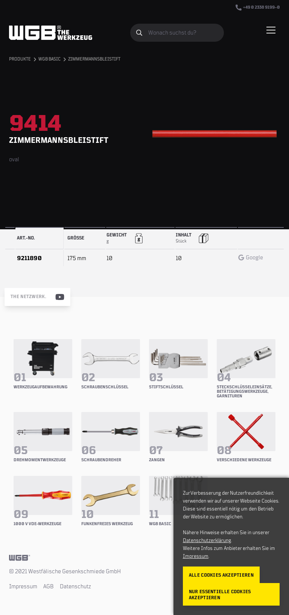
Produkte (20, 59)
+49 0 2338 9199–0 (258, 8)
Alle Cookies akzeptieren (221, 575)
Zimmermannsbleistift (94, 59)
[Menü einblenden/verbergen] (271, 30)
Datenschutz (75, 586)
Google (250, 257)
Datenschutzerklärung (207, 541)
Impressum (23, 586)
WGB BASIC (49, 59)
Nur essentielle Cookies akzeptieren (220, 594)
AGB (48, 586)
